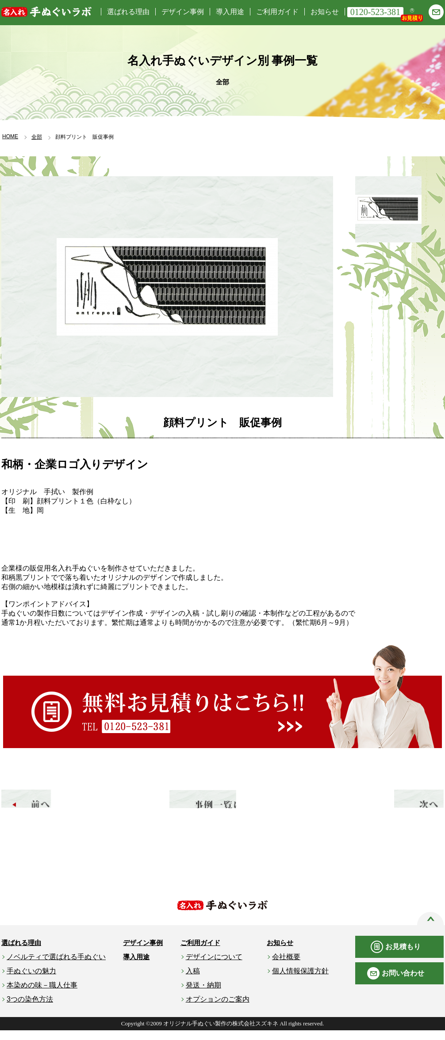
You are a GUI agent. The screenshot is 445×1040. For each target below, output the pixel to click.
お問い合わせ (403, 983)
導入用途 (230, 11)
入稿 (193, 980)
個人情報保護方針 (300, 980)
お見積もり (403, 956)
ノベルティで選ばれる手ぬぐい (56, 966)
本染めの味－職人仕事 (42, 994)
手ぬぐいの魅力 (31, 980)
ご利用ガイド (277, 11)
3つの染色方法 (30, 1009)
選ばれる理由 (128, 11)
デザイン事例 (182, 11)
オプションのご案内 (217, 1009)
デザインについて (214, 966)
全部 (36, 137)
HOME (10, 136)
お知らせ (325, 11)
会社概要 (286, 966)
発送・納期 (203, 994)
